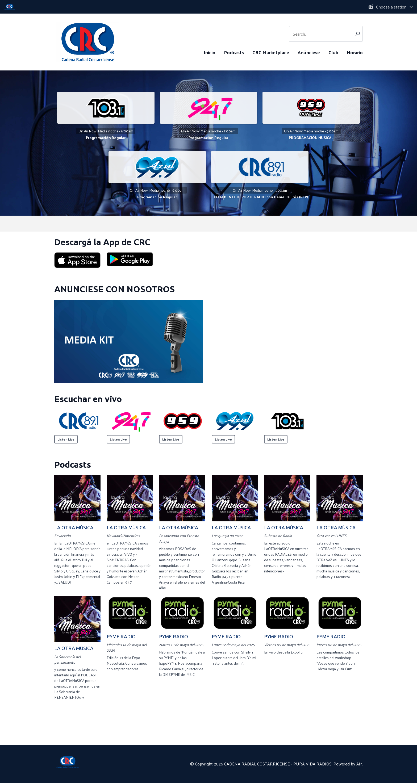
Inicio (209, 52)
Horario (355, 52)
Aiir (359, 764)
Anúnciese (309, 52)
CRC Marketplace (270, 52)
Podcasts (234, 52)
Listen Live (65, 439)
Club (333, 52)
